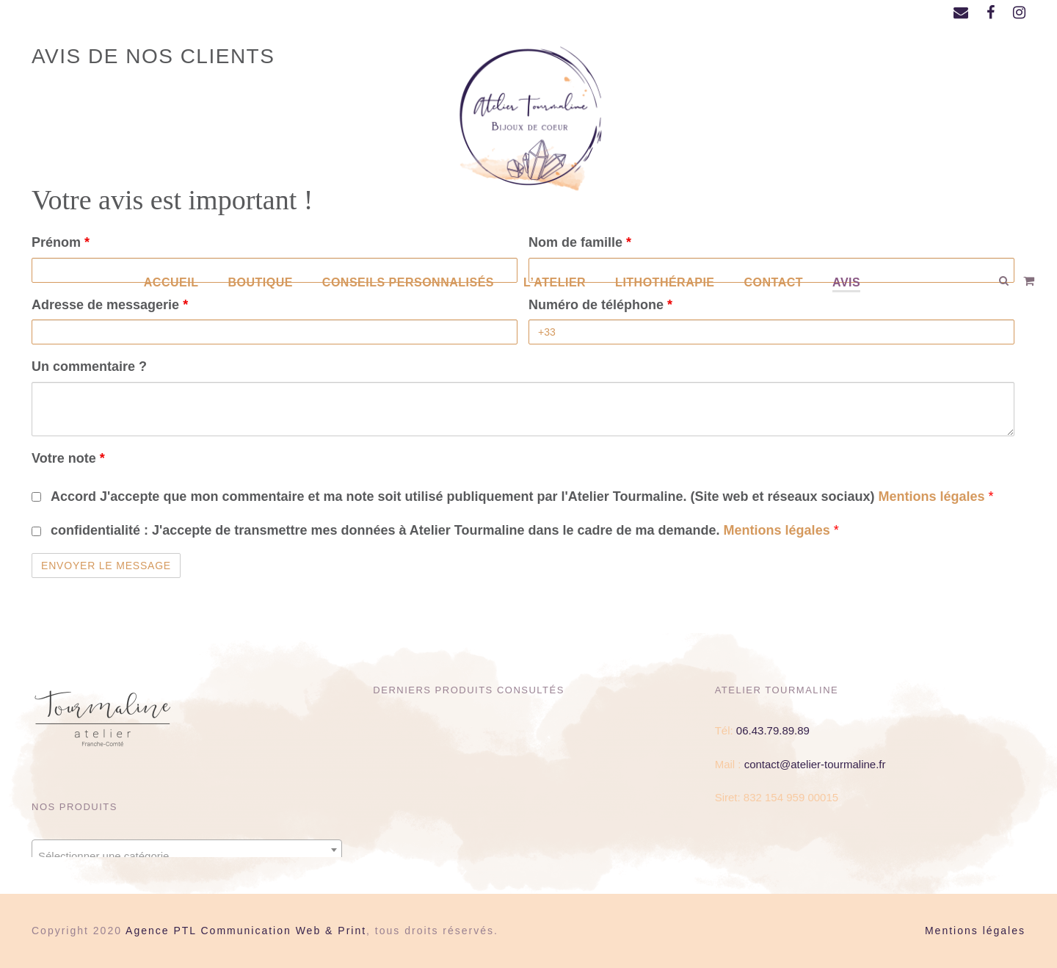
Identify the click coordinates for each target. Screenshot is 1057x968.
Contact (774, 282)
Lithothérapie (664, 282)
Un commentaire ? (89, 366)
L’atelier (554, 282)
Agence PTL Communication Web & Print (246, 930)
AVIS (846, 282)
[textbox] (186, 856)
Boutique (260, 282)
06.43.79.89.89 (773, 730)
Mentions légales (934, 496)
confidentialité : (442, 530)
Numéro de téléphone (600, 304)
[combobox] (187, 849)
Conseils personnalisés (408, 282)
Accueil (171, 282)
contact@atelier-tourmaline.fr (815, 764)
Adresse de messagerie (110, 304)
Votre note (68, 458)
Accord (520, 496)
